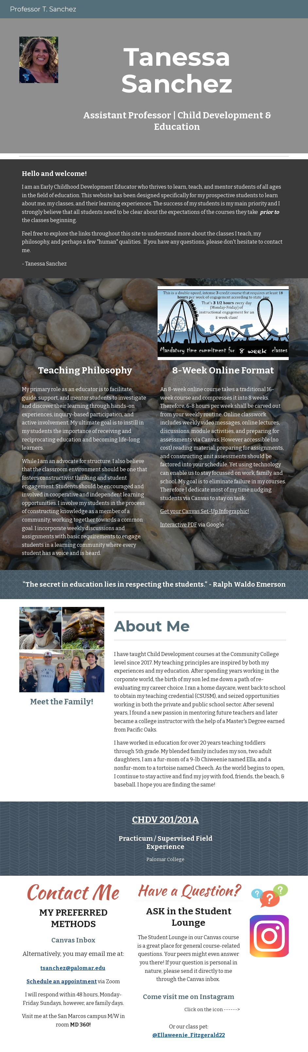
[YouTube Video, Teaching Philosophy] (85, 323)
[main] (177, 86)
